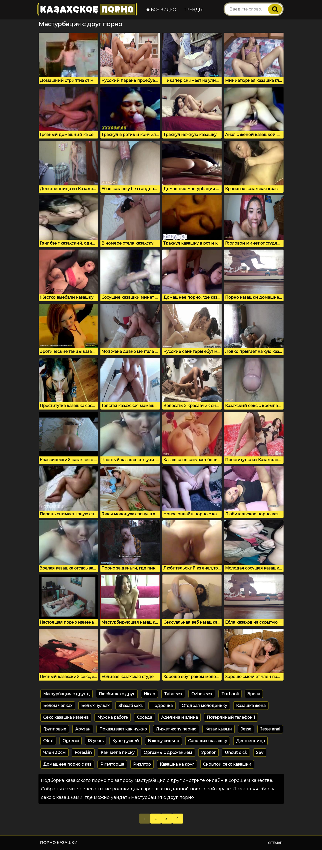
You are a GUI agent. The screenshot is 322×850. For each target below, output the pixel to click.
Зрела (254, 694)
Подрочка (162, 705)
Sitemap (275, 843)
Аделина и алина (179, 717)
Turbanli (230, 694)
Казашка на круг (177, 764)
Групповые (54, 729)
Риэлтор (142, 764)
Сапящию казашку (207, 740)
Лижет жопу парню (176, 729)
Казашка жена (251, 705)
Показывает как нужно (123, 729)
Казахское (87, 9)
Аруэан (82, 729)
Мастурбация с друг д (66, 694)
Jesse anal (270, 729)
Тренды (193, 9)
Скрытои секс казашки (227, 764)
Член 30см (54, 752)
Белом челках (57, 705)
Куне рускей (125, 740)
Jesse (246, 729)
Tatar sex (173, 694)
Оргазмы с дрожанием (168, 752)
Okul (48, 740)
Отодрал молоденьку (204, 705)
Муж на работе (112, 717)
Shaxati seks (130, 705)
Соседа (144, 717)
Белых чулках (95, 705)
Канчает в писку (118, 752)
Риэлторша (112, 764)
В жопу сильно (163, 740)
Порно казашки (58, 842)
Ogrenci (70, 740)
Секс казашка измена (65, 717)
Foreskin (83, 752)
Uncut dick (236, 752)
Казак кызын (218, 729)
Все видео (161, 9)
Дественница (250, 740)
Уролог (208, 752)
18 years (95, 740)
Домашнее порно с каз (67, 764)
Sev (259, 752)
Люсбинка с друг (117, 694)
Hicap (149, 694)
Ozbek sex (201, 694)
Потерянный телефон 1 (231, 717)
